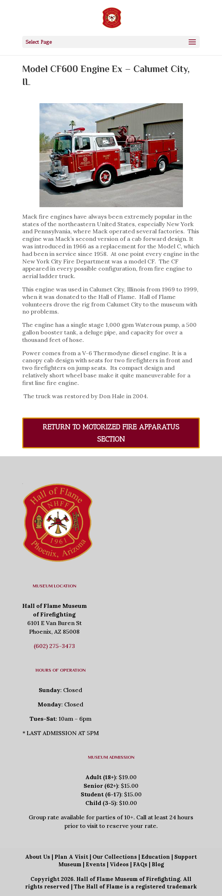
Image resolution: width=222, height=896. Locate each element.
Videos (119, 864)
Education (155, 856)
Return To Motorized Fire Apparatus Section (111, 433)
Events (95, 864)
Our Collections (115, 856)
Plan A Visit (71, 856)
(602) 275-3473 (54, 645)
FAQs (140, 864)
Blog (158, 864)
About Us (37, 856)
